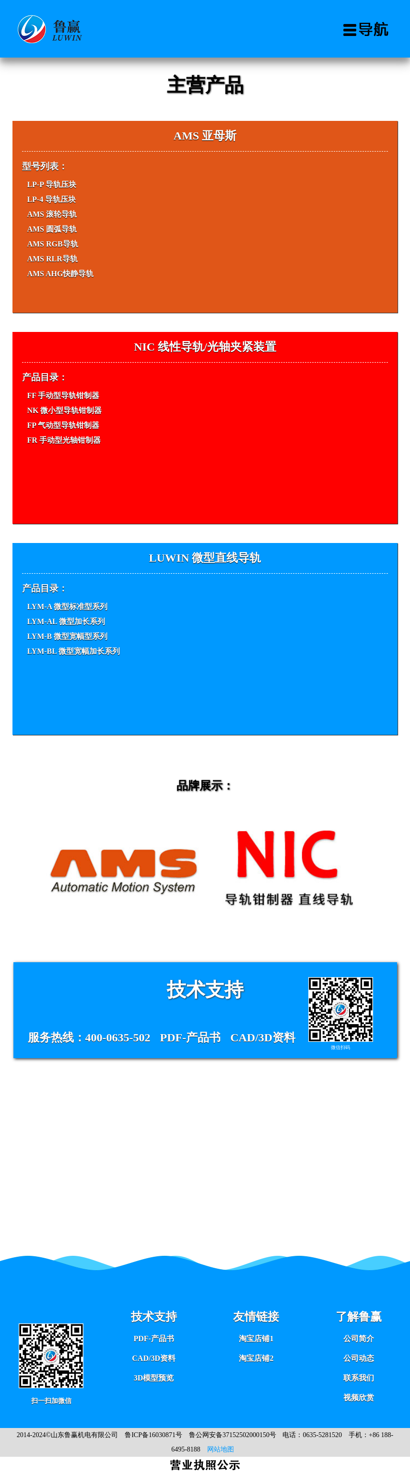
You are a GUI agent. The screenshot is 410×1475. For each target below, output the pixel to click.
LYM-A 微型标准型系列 (67, 606)
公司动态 (358, 1358)
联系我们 (358, 1378)
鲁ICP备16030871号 (153, 1435)
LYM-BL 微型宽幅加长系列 (73, 651)
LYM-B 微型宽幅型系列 (67, 636)
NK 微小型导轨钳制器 (64, 410)
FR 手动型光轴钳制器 (63, 440)
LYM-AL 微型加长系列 (66, 621)
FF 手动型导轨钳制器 (63, 395)
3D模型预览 (154, 1378)
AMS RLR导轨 (52, 259)
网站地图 (220, 1449)
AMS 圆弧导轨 (52, 229)
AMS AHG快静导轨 (60, 274)
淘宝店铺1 (256, 1338)
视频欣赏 (358, 1397)
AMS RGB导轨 (52, 244)
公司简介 (358, 1338)
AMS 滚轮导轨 (52, 214)
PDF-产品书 (153, 1338)
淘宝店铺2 (256, 1358)
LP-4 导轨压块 (51, 199)
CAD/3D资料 (154, 1358)
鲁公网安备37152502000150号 (232, 1435)
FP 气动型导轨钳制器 (63, 425)
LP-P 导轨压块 (51, 184)
